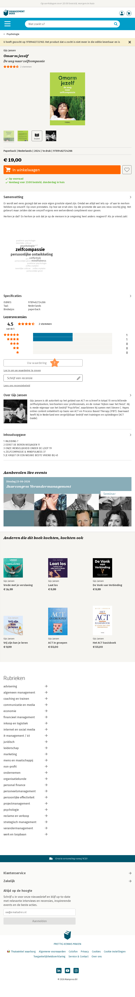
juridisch (25, 742)
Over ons (97, 956)
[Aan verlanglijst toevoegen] (126, 169)
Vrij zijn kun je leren (16, 642)
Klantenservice (67, 873)
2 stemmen (26, 66)
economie (25, 711)
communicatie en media (25, 705)
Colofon (73, 951)
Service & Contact (78, 956)
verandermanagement (25, 828)
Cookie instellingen (115, 951)
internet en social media (25, 729)
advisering (25, 686)
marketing (25, 754)
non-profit (25, 766)
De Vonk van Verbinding (107, 585)
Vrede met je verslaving (18, 585)
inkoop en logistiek (25, 723)
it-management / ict (25, 735)
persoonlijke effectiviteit (25, 797)
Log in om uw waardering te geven (22, 370)
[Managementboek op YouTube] (67, 970)
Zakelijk (67, 881)
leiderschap (25, 748)
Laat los (53, 585)
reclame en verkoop (25, 816)
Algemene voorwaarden (52, 951)
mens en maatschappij (25, 760)
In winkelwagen (26, 169)
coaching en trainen (25, 698)
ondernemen (25, 772)
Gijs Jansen (10, 50)
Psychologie (13, 34)
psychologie (25, 809)
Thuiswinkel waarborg (21, 951)
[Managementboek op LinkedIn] (59, 970)
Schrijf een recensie (20, 378)
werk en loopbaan (25, 834)
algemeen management (25, 692)
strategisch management (25, 822)
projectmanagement (25, 803)
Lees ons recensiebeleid (17, 385)
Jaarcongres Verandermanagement (38, 486)
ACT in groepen (57, 642)
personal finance (25, 785)
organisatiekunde (25, 779)
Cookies (96, 951)
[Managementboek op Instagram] (76, 970)
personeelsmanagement (25, 791)
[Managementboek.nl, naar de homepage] (14, 15)
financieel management (25, 717)
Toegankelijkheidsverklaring (49, 956)
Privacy (85, 951)
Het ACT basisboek (104, 642)
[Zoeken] (69, 23)
